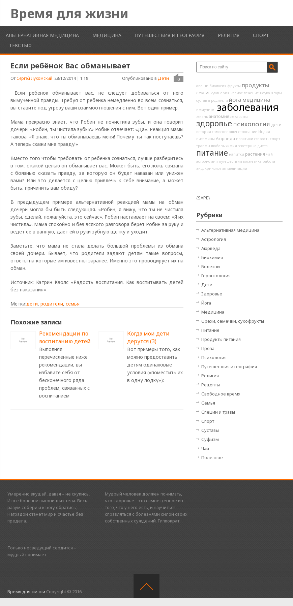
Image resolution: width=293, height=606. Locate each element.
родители (51, 303)
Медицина (106, 35)
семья (73, 303)
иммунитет (206, 109)
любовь (218, 145)
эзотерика (247, 145)
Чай (205, 448)
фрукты (234, 86)
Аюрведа (225, 138)
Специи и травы (218, 412)
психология (251, 124)
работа (269, 161)
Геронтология (216, 276)
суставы (203, 100)
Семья (208, 403)
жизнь (202, 116)
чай (269, 154)
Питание (210, 330)
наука (265, 93)
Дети (163, 78)
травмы (203, 145)
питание (212, 152)
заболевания (248, 107)
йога (235, 99)
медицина (256, 99)
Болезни (210, 266)
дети (32, 303)
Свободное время (220, 394)
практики (244, 138)
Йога (206, 303)
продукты (255, 85)
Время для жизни (69, 13)
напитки (236, 154)
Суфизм (210, 439)
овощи (202, 86)
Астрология (213, 239)
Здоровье (211, 294)
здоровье (214, 123)
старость (261, 138)
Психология (214, 357)
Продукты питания (221, 339)
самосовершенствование (234, 131)
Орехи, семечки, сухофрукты (232, 321)
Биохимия (212, 257)
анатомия (219, 116)
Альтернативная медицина (42, 35)
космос (237, 93)
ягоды (276, 93)
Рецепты (210, 385)
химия (231, 145)
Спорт (261, 35)
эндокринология (211, 168)
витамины (205, 138)
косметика (252, 161)
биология (218, 86)
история (203, 131)
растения (255, 154)
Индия (264, 131)
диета (263, 145)
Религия (228, 35)
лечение (251, 93)
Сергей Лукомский (34, 78)
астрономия (207, 161)
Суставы (210, 430)
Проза (207, 348)
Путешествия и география (169, 35)
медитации (237, 168)
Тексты (18, 45)
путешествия (230, 161)
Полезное (212, 457)
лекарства (239, 116)
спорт (275, 138)
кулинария (220, 93)
